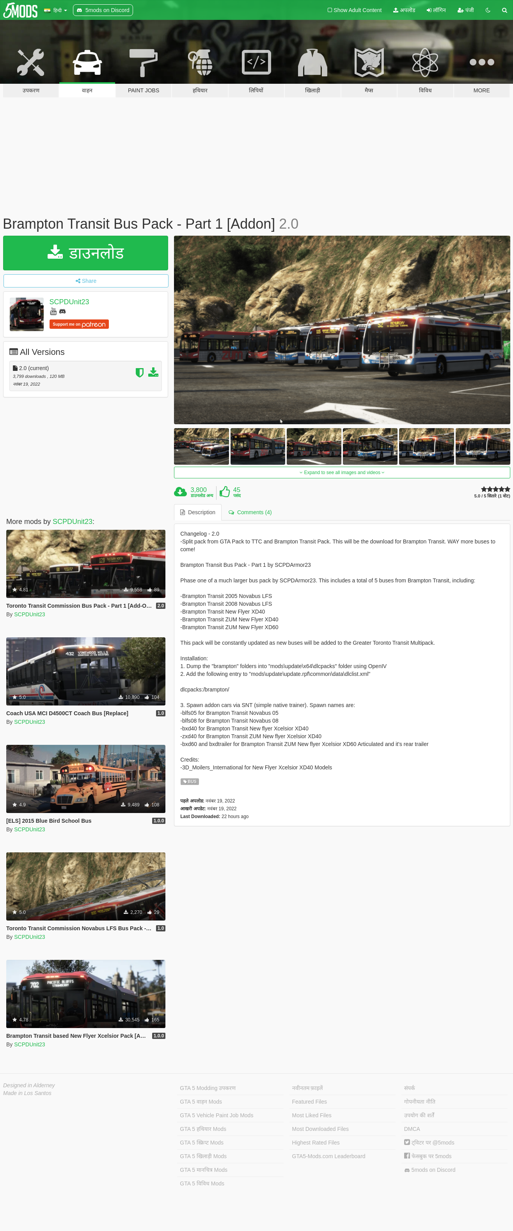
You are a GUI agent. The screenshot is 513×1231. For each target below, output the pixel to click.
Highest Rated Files (316, 1142)
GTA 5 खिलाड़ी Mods (203, 1156)
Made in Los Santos (27, 1093)
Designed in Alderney (29, 1085)
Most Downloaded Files (320, 1129)
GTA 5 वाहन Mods (201, 1102)
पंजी (466, 10)
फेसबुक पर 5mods (428, 1156)
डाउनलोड (86, 253)
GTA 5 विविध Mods (202, 1183)
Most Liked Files (312, 1115)
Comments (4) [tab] (250, 512)
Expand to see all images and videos (342, 472)
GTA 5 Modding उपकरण (208, 1088)
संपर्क (409, 1088)
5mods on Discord (430, 1170)
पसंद (237, 495)
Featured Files (309, 1102)
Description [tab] (197, 512)
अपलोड (404, 10)
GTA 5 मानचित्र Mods (203, 1170)
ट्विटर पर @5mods (429, 1142)
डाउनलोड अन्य (202, 495)
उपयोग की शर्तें (419, 1115)
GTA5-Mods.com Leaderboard (329, 1156)
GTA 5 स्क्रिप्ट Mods (202, 1142)
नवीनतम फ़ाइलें (307, 1088)
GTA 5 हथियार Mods (203, 1129)
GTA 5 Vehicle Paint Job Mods (216, 1115)
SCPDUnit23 (69, 302)
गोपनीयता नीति (419, 1102)
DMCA (412, 1129)
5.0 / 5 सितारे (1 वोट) (492, 496)
